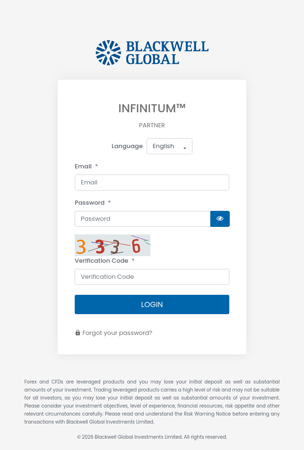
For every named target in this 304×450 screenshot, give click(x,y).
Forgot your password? (113, 332)
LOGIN (152, 304)
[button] (169, 146)
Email (83, 166)
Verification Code (101, 260)
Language (127, 146)
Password (89, 202)
